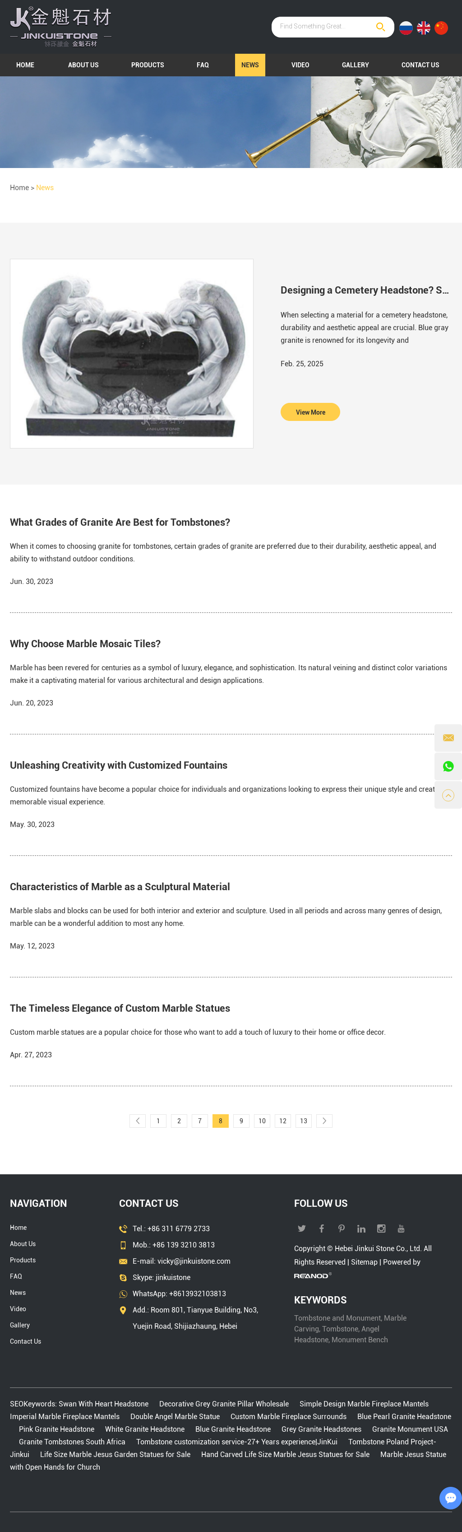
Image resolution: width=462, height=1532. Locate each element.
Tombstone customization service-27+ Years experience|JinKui (236, 1442)
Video (300, 65)
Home (25, 65)
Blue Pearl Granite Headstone (403, 1416)
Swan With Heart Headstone (104, 1404)
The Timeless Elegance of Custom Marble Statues (120, 1008)
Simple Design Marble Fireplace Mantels (364, 1404)
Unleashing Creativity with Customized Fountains (118, 765)
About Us (83, 65)
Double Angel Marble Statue (175, 1416)
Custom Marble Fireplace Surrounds (288, 1416)
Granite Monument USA (409, 1429)
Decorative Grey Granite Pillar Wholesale (224, 1404)
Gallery (355, 65)
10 (262, 1121)
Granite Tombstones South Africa (72, 1442)
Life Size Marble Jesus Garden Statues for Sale (115, 1454)
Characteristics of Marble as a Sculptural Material (120, 886)
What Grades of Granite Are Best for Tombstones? (120, 522)
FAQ (203, 65)
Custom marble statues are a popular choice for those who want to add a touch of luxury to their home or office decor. (198, 1032)
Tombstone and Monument (337, 1318)
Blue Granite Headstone (233, 1429)
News (250, 65)
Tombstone (340, 1329)
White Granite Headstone (144, 1429)
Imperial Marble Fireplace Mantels (65, 1416)
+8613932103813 (197, 1293)
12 (282, 1121)
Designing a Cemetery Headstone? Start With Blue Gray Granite (366, 290)
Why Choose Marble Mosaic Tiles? (85, 643)
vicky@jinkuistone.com (194, 1261)
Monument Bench (360, 1340)
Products (147, 65)
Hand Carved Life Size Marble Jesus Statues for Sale (285, 1454)
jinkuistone (173, 1277)
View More (310, 412)
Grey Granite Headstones (321, 1429)
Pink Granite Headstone (56, 1429)
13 (303, 1121)
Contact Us (420, 65)
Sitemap (364, 1262)
